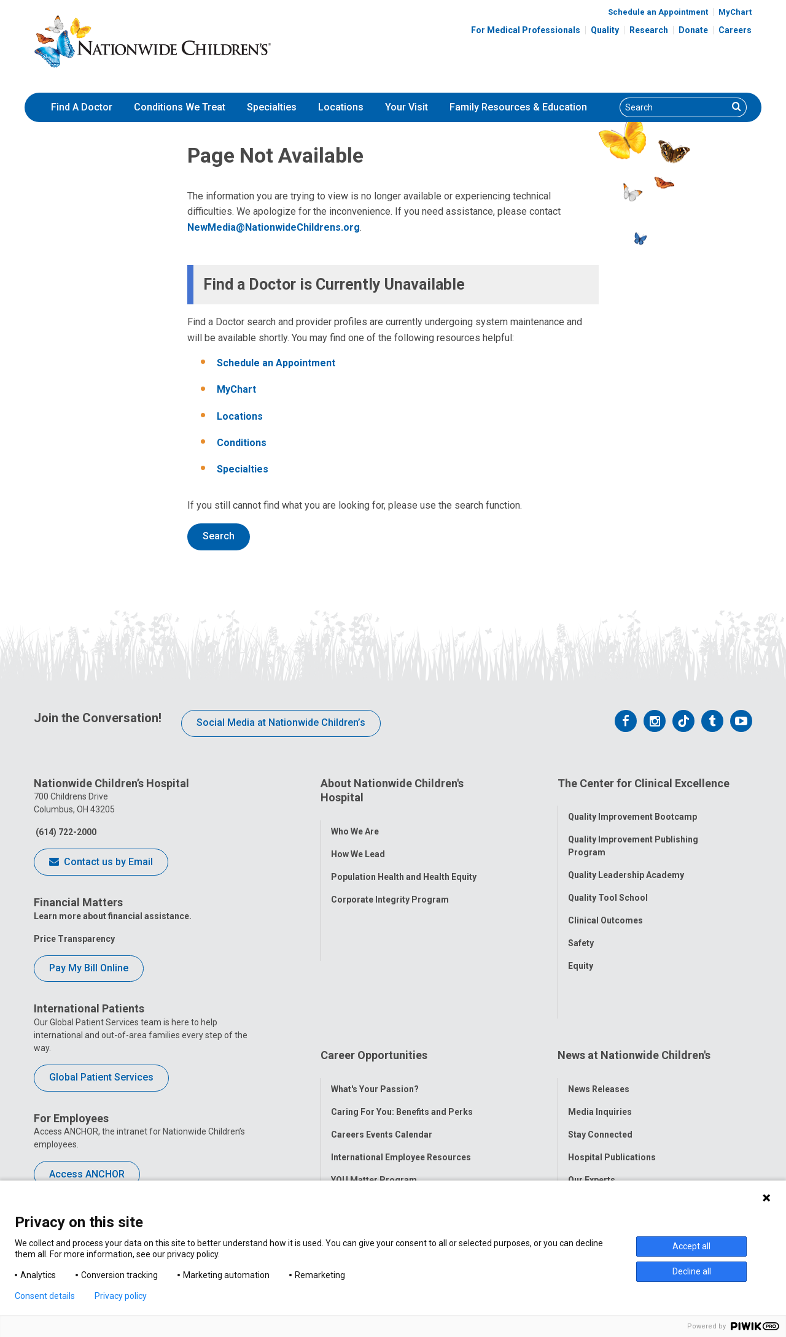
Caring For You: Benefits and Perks (402, 1044)
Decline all (691, 1271)
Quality (605, 30)
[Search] (674, 107)
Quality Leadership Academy (626, 864)
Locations (341, 107)
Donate (693, 30)
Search (219, 536)
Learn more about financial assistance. (113, 916)
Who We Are (355, 820)
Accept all (691, 1246)
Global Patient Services (101, 1077)
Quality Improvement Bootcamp (632, 806)
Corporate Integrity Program (390, 888)
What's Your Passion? (375, 1022)
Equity (580, 955)
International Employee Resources (401, 1090)
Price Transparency (74, 939)
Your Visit (406, 107)
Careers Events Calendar (381, 1067)
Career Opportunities (374, 998)
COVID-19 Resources (374, 1158)
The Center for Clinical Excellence (644, 783)
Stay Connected (600, 1067)
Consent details (45, 1296)
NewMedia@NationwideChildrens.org (273, 227)
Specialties (272, 107)
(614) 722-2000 (65, 832)
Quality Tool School (608, 887)
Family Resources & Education (518, 107)
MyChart (735, 12)
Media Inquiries (600, 1044)
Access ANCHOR (87, 1174)
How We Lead (358, 843)
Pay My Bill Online (88, 968)
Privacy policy (121, 1296)
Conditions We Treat (179, 107)
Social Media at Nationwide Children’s (280, 722)
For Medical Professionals (525, 30)
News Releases (598, 1022)
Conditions (242, 443)
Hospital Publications (612, 1090)
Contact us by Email (101, 862)
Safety (581, 933)
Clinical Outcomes (605, 910)
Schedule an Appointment (658, 12)
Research (648, 30)
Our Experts (591, 1112)
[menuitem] (81, 107)
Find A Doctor (81, 107)
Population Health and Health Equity (404, 866)
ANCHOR (349, 1135)
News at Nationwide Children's (634, 998)
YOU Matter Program (374, 1112)
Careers (735, 30)
